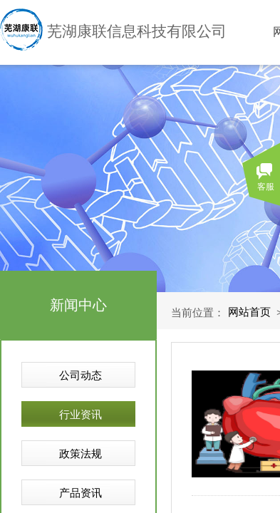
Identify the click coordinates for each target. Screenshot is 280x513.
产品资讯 (80, 493)
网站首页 (249, 312)
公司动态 (80, 375)
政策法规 (80, 454)
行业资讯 (80, 414)
